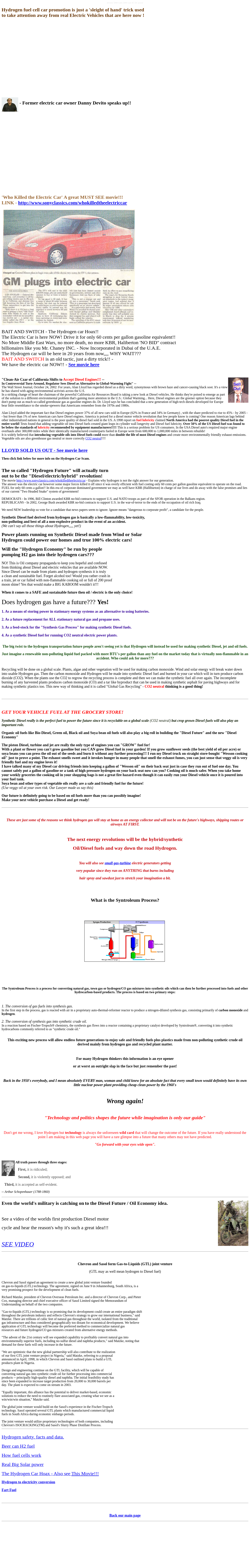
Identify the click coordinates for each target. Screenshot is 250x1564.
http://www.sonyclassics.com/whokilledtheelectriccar (72, 202)
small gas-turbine (118, 863)
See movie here (83, 364)
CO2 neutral (93, 438)
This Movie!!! (85, 1473)
